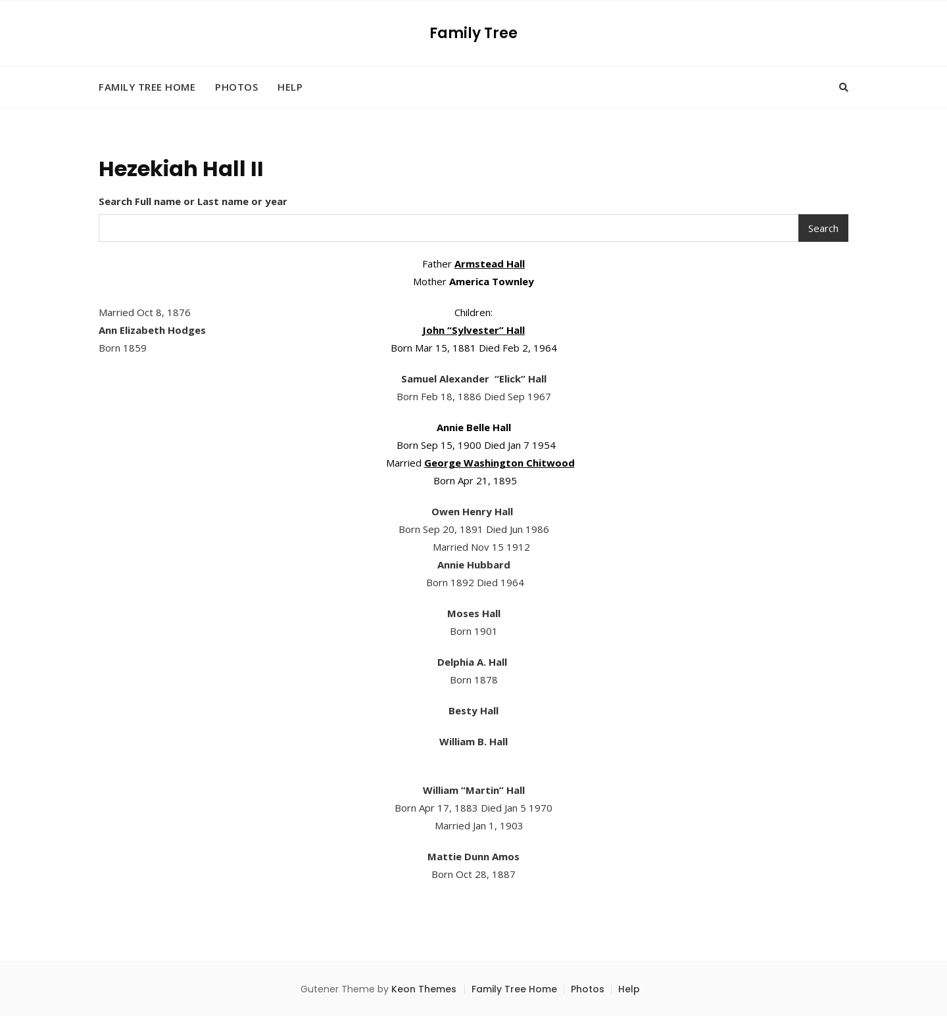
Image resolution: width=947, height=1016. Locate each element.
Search (823, 228)
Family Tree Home (147, 86)
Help (290, 86)
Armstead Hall (489, 263)
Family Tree (473, 33)
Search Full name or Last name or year (193, 201)
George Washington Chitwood (499, 462)
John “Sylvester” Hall (473, 329)
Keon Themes (423, 989)
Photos (236, 86)
